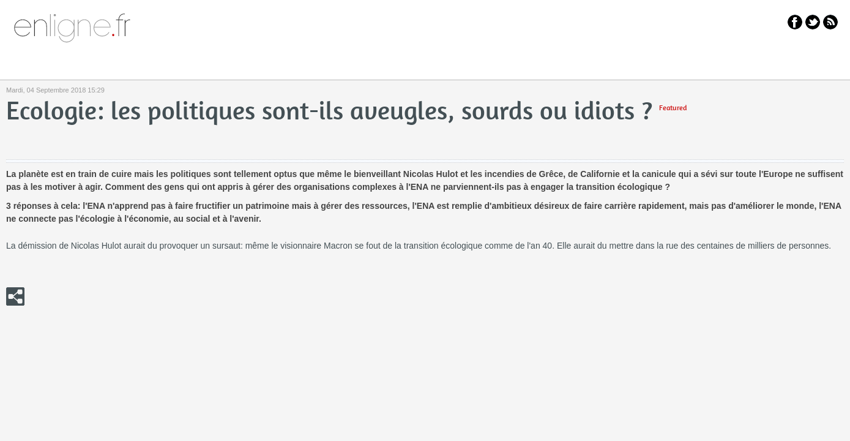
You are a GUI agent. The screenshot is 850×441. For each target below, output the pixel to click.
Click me (15, 296)
